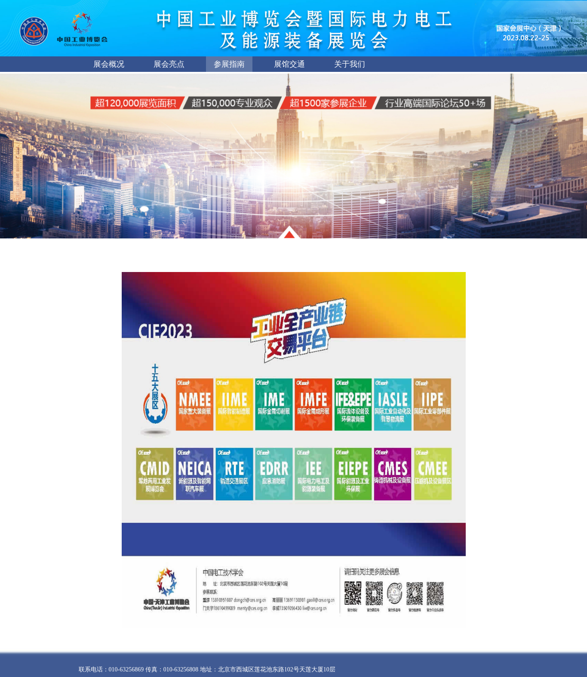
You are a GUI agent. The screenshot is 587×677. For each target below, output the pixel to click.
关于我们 (349, 64)
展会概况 (108, 64)
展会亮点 (169, 64)
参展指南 (229, 64)
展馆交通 (289, 64)
